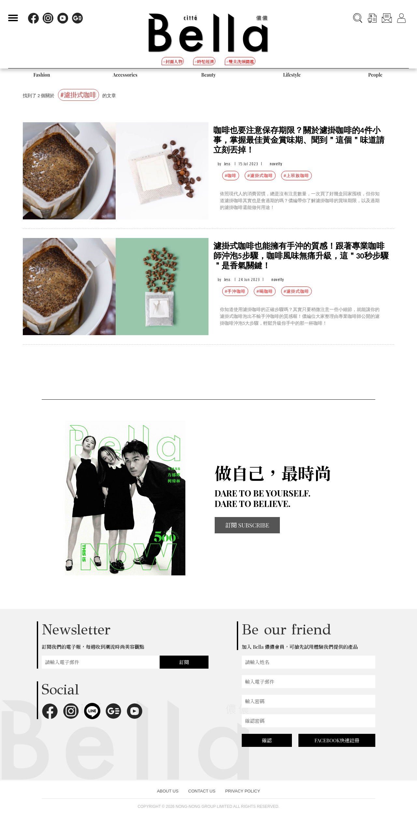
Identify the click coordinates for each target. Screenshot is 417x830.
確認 (267, 740)
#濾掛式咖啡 (260, 175)
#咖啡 (231, 175)
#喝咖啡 (264, 291)
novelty (276, 163)
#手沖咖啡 (235, 291)
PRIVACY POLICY (242, 791)
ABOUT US (168, 791)
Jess (227, 163)
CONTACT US (201, 791)
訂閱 (184, 662)
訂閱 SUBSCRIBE (247, 525)
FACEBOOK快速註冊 (336, 740)
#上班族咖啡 (296, 175)
